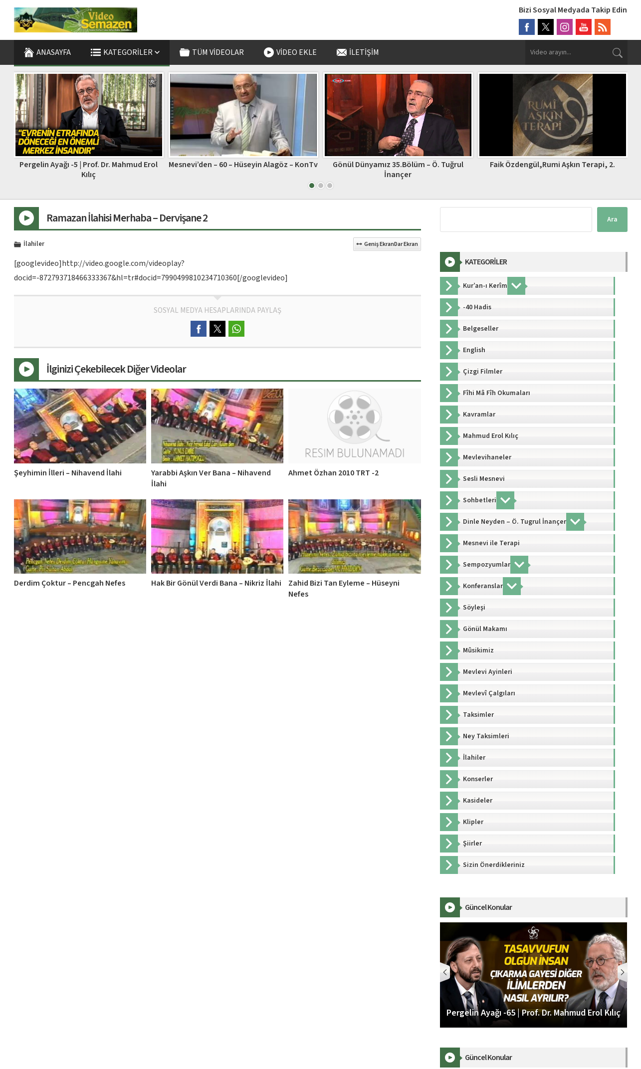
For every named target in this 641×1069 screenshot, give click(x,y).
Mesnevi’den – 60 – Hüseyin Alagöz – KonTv (243, 164)
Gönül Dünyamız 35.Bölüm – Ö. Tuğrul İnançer (398, 169)
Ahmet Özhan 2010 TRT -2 (333, 472)
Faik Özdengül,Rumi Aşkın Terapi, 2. (552, 164)
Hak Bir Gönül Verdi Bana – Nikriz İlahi (216, 583)
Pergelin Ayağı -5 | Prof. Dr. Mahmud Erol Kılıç (88, 169)
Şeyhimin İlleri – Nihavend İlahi (68, 472)
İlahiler (33, 244)
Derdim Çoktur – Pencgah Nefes (69, 583)
